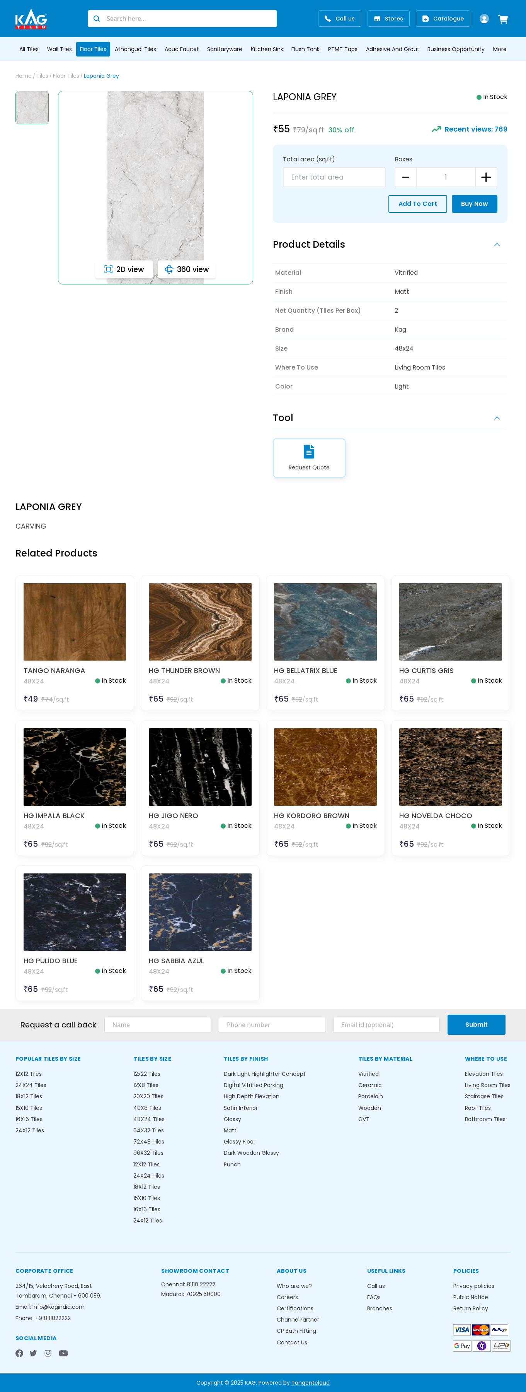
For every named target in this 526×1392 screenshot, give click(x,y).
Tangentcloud (310, 1383)
